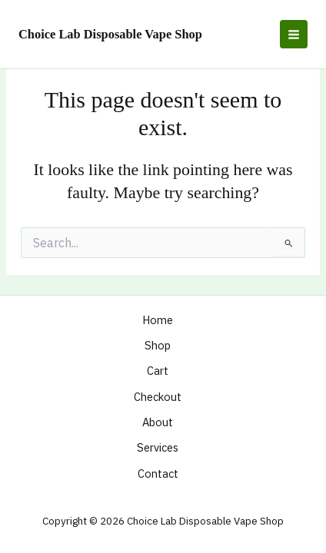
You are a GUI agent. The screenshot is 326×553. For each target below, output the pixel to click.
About (157, 422)
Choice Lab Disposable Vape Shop (110, 34)
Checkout (157, 396)
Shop (158, 345)
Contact (158, 473)
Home (157, 320)
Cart (157, 370)
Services (157, 447)
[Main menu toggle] (294, 34)
